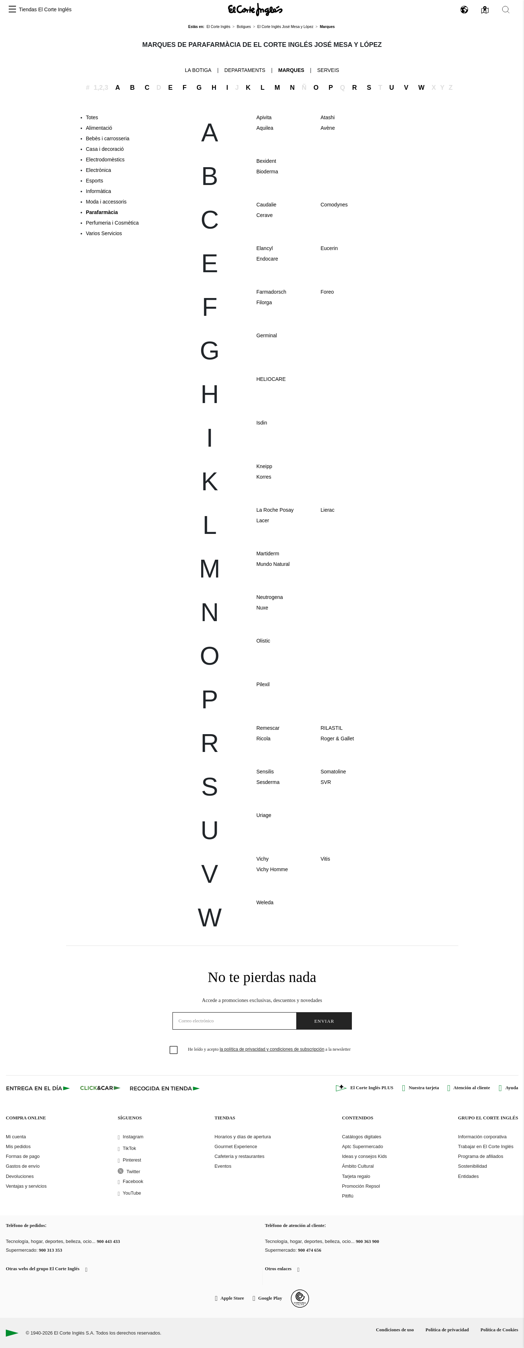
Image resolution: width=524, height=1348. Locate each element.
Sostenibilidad (472, 1166)
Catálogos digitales (361, 1136)
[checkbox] (174, 1050)
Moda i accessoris (106, 202)
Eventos (223, 1166)
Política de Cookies (499, 1329)
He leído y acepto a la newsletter (269, 1049)
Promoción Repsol (361, 1186)
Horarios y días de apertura (243, 1136)
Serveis (328, 70)
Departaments (244, 70)
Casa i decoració (105, 149)
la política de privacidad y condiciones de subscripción (272, 1049)
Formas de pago (23, 1156)
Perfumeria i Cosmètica (112, 223)
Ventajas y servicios (26, 1186)
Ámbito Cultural (358, 1166)
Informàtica (98, 191)
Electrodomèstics (105, 159)
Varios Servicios (104, 233)
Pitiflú (347, 1196)
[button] (12, 9)
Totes (92, 117)
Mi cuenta (16, 1136)
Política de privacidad (447, 1329)
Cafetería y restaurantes (239, 1156)
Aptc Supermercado (362, 1146)
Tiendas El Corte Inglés (45, 9)
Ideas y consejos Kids (364, 1156)
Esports (94, 181)
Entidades (468, 1176)
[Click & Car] (100, 1088)
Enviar (324, 1021)
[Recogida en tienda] (164, 1088)
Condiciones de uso (395, 1329)
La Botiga (198, 70)
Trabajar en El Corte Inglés (485, 1146)
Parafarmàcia (102, 212)
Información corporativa (482, 1136)
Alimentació (99, 128)
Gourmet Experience (236, 1146)
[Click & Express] (39, 1088)
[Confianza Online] (300, 1298)
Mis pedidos (18, 1146)
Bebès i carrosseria (108, 138)
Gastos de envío (23, 1166)
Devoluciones (20, 1176)
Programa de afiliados (480, 1156)
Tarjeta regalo (356, 1176)
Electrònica (98, 170)
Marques (291, 70)
